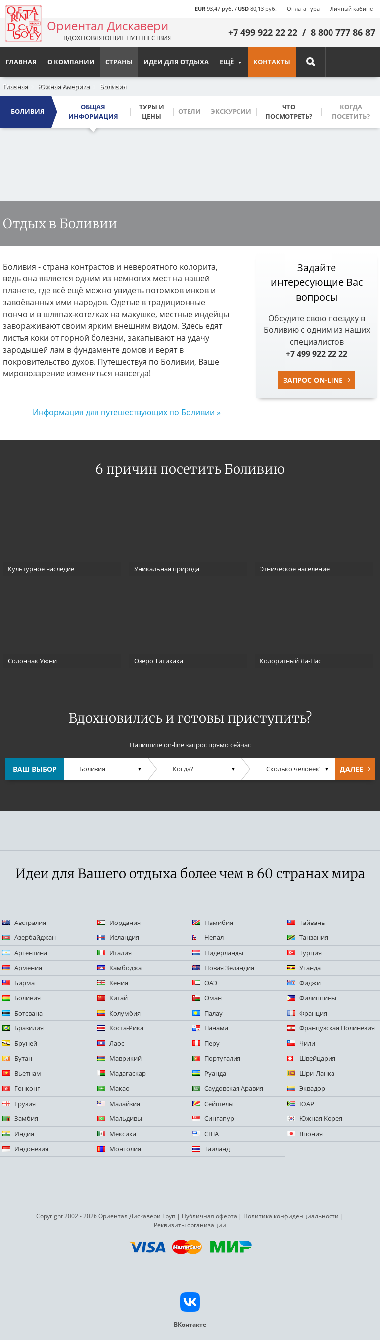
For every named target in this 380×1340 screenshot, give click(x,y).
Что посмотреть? (288, 111)
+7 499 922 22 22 (262, 32)
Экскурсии (231, 111)
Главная (15, 86)
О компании (71, 61)
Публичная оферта (209, 1216)
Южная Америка (64, 86)
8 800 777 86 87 (343, 32)
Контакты (271, 61)
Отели (189, 111)
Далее (351, 769)
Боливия (113, 86)
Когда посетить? (351, 111)
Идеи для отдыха (176, 61)
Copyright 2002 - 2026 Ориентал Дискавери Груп (105, 1216)
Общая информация (93, 111)
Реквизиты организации (190, 1225)
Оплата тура (303, 8)
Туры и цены (151, 111)
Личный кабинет (352, 8)
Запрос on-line (313, 380)
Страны (119, 61)
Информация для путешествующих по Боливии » (127, 412)
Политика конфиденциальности (291, 1216)
